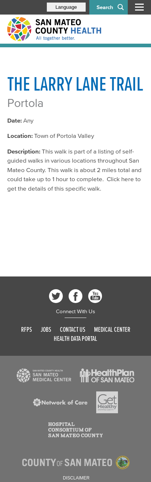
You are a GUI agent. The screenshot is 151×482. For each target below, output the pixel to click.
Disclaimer (76, 478)
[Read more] (44, 375)
